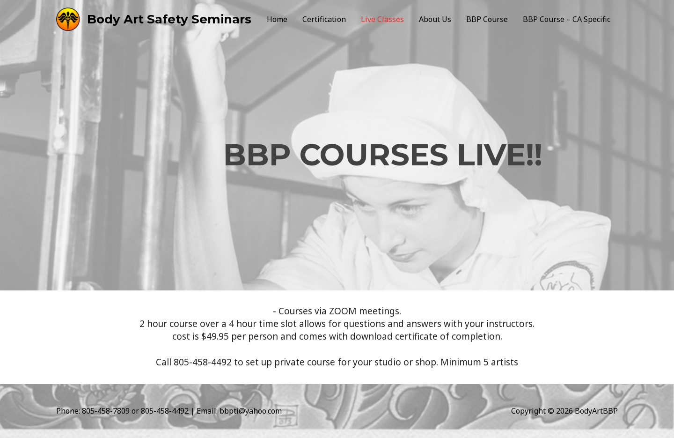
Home (277, 19)
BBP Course (487, 19)
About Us (435, 19)
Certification (324, 19)
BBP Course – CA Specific (566, 19)
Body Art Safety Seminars (169, 19)
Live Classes (382, 19)
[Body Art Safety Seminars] (68, 18)
